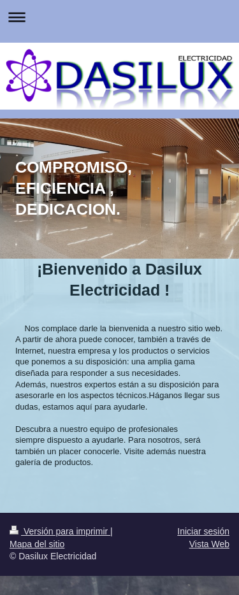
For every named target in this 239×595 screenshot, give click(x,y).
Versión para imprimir (60, 531)
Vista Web (209, 544)
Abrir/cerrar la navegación (119, 17)
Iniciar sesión (203, 531)
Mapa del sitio (37, 544)
